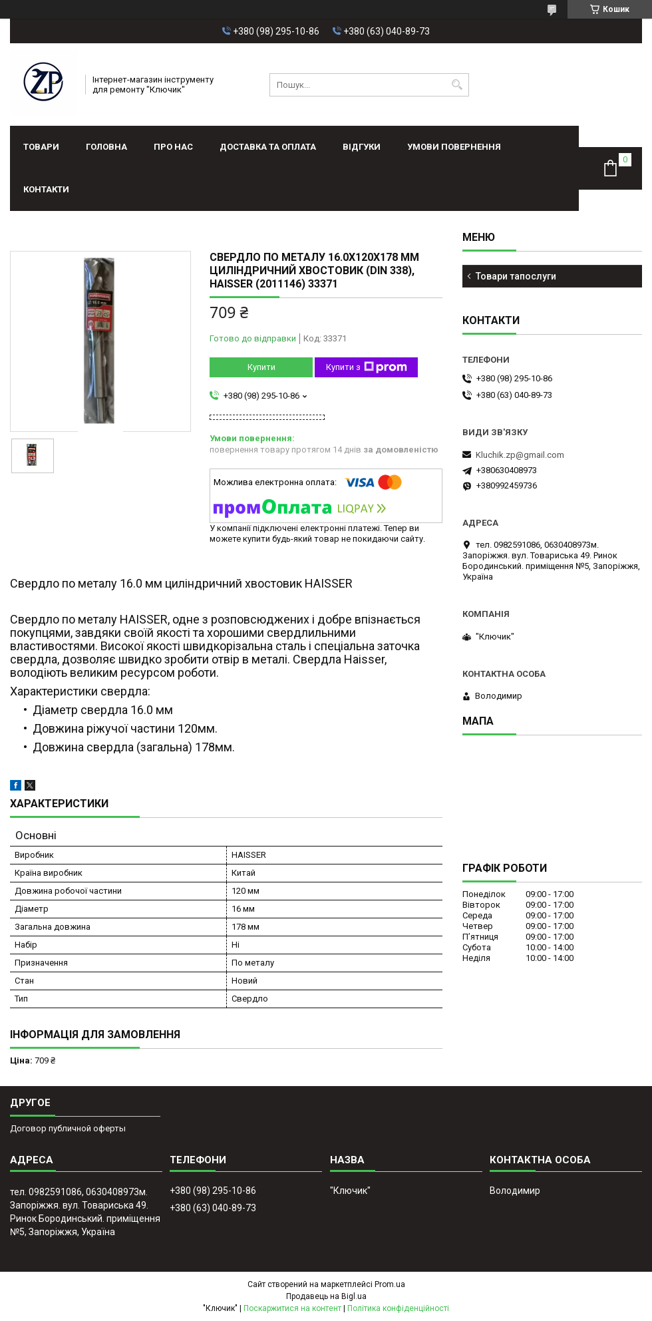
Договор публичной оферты (68, 1128)
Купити (261, 367)
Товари (41, 147)
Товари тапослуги (516, 276)
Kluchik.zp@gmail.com (520, 455)
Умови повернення (454, 147)
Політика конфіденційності (398, 1308)
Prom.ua (390, 1284)
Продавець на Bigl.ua (326, 1296)
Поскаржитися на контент (292, 1308)
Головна (106, 147)
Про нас (173, 147)
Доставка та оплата (268, 147)
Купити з (366, 367)
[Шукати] (457, 84)
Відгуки (362, 147)
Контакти (46, 189)
